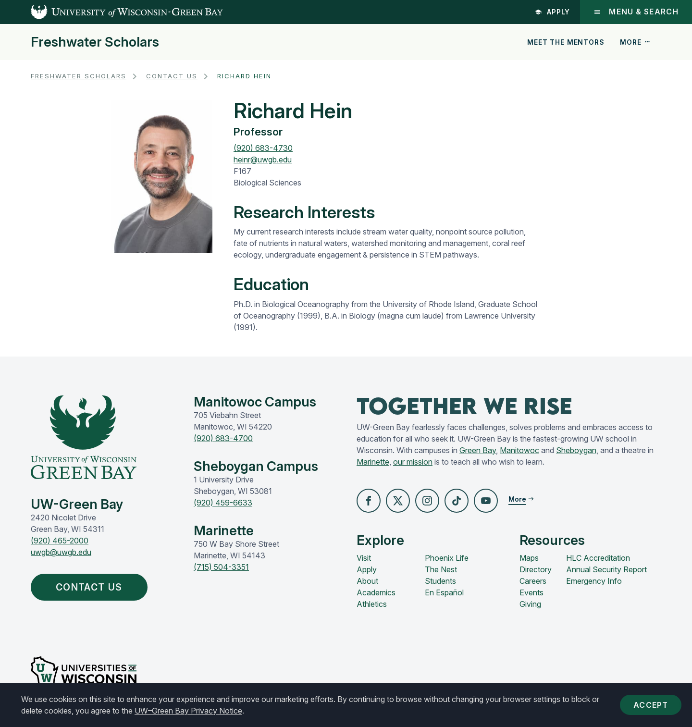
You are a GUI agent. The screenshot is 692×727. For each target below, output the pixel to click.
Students (440, 581)
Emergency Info (594, 581)
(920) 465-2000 (59, 540)
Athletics (372, 604)
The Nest (441, 569)
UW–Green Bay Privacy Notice (188, 710)
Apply (552, 12)
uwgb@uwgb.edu (61, 552)
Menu (636, 11)
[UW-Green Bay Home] (111, 12)
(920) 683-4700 (223, 438)
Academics (376, 592)
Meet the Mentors (565, 42)
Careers (532, 581)
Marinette (373, 462)
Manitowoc (519, 450)
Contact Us (172, 76)
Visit (364, 558)
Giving (530, 604)
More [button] (635, 42)
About (367, 581)
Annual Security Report (606, 569)
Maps (529, 558)
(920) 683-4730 (263, 148)
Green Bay (477, 450)
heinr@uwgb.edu (263, 159)
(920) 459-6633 (223, 502)
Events (531, 592)
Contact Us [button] (91, 587)
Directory (535, 569)
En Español (444, 592)
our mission (412, 462)
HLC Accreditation (598, 558)
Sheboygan (576, 450)
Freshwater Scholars (95, 42)
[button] (369, 501)
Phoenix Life (447, 558)
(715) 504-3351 (221, 567)
